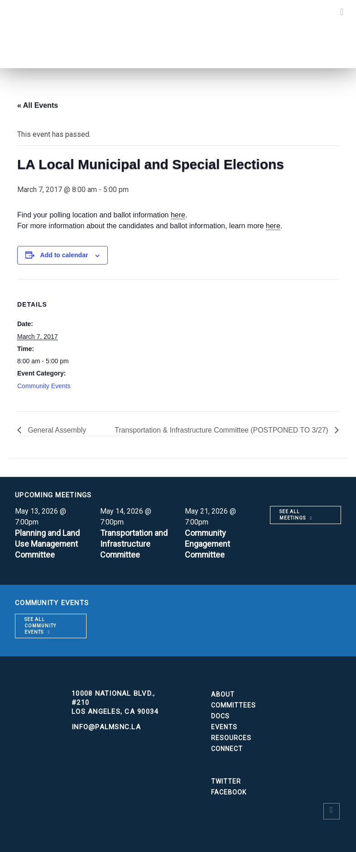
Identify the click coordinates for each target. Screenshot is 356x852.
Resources (231, 737)
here (178, 215)
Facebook (228, 792)
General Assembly (56, 430)
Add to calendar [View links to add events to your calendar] (64, 255)
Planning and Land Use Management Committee (47, 543)
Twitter (226, 781)
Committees (233, 705)
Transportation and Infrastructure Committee (134, 543)
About (223, 694)
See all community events (40, 626)
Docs (220, 716)
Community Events (43, 386)
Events (224, 727)
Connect (227, 748)
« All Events (37, 105)
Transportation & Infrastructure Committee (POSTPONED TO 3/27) (221, 430)
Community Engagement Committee (208, 543)
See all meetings (292, 514)
